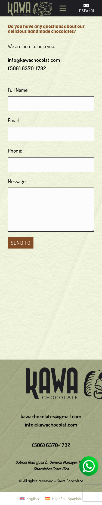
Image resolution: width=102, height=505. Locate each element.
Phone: (15, 150)
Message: (17, 181)
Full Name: (18, 89)
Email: (14, 120)
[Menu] (62, 8)
